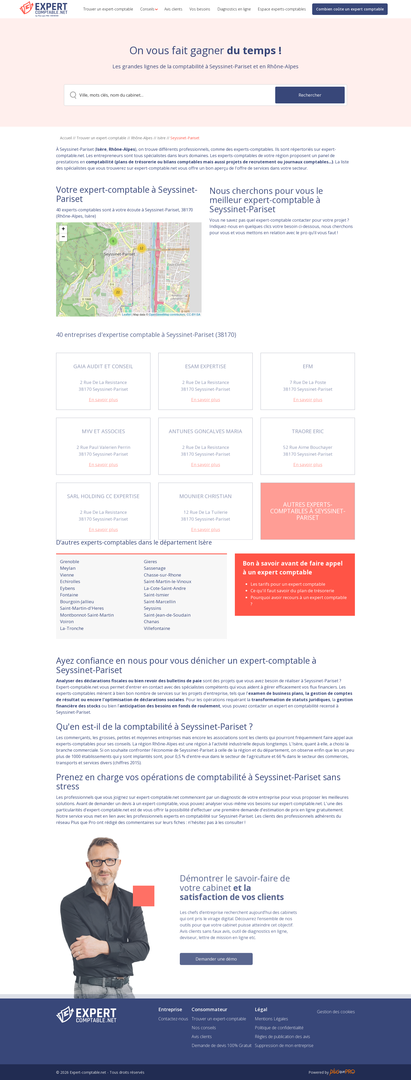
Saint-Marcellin (160, 624)
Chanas (151, 644)
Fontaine (69, 617)
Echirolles (70, 604)
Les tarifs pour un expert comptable (288, 606)
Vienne (67, 597)
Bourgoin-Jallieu (77, 624)
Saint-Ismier (156, 617)
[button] (147, 9)
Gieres (150, 584)
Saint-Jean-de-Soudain (167, 637)
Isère (161, 137)
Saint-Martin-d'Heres (82, 630)
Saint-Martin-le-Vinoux (167, 604)
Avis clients (202, 1036)
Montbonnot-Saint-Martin (87, 637)
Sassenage (155, 590)
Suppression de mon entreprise (284, 1045)
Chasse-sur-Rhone (162, 597)
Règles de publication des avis (282, 1036)
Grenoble (69, 584)
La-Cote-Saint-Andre (165, 610)
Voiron (67, 644)
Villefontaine (157, 650)
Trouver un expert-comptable (101, 137)
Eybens (67, 610)
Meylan (67, 590)
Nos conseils (204, 1028)
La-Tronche (72, 650)
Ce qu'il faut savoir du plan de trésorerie (292, 613)
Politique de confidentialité (279, 1028)
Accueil (66, 137)
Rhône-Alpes (142, 137)
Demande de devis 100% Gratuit (222, 1045)
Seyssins (152, 630)
